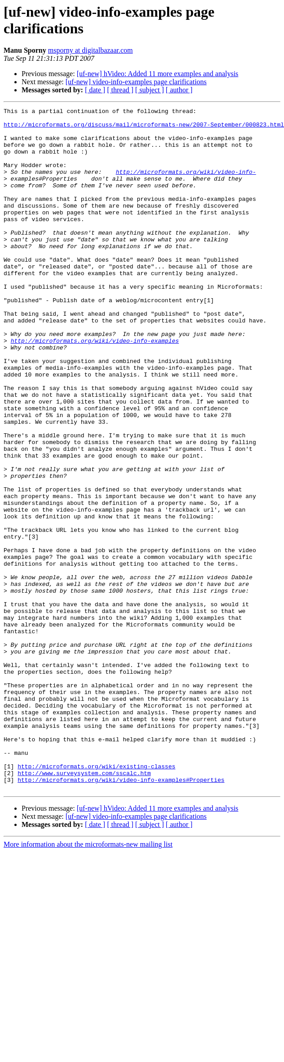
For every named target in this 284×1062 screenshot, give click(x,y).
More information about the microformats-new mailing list (88, 981)
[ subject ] (149, 90)
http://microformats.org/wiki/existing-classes (96, 898)
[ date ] (95, 90)
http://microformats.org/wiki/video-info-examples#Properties (121, 915)
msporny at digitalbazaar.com (90, 50)
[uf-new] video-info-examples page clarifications (136, 82)
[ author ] (179, 90)
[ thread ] (120, 90)
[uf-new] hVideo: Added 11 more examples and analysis (158, 73)
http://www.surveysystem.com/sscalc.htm (84, 907)
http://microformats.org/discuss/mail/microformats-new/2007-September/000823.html (144, 128)
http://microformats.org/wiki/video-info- (186, 185)
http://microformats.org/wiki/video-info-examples (95, 388)
